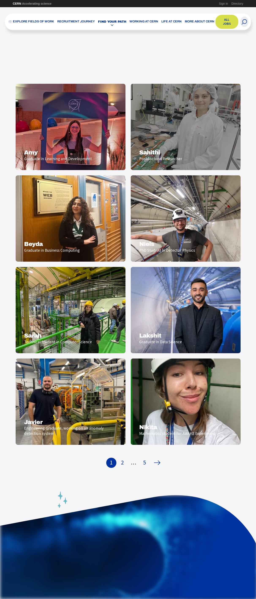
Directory (237, 3)
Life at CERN (171, 21)
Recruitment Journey (76, 21)
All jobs (227, 21)
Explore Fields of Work (33, 21)
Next (158, 462)
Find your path (112, 21)
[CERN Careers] (10, 21)
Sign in (223, 3)
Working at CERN (143, 21)
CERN (32, 3)
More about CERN (199, 21)
